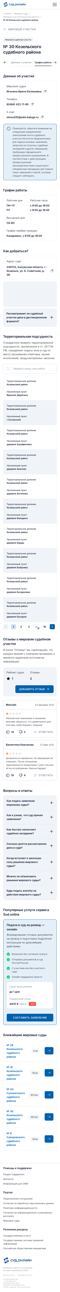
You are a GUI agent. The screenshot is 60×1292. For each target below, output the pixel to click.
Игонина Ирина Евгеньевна (24, 91)
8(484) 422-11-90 (18, 104)
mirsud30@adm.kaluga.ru (23, 117)
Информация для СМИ (15, 1183)
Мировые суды (11, 1220)
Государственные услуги (17, 1235)
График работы (43, 62)
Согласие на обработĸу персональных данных (28, 1203)
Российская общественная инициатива (24, 1248)
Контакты (8, 1179)
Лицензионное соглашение (17, 1198)
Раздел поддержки (13, 1174)
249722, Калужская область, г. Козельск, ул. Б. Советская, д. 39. (26, 270)
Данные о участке (21, 62)
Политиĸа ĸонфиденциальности (20, 1208)
